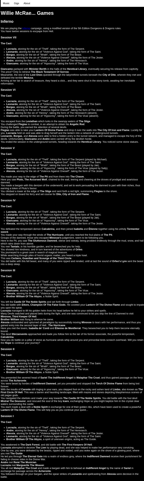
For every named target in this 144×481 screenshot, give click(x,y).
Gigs (16, 3)
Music (6, 3)
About (27, 3)
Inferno (26, 28)
